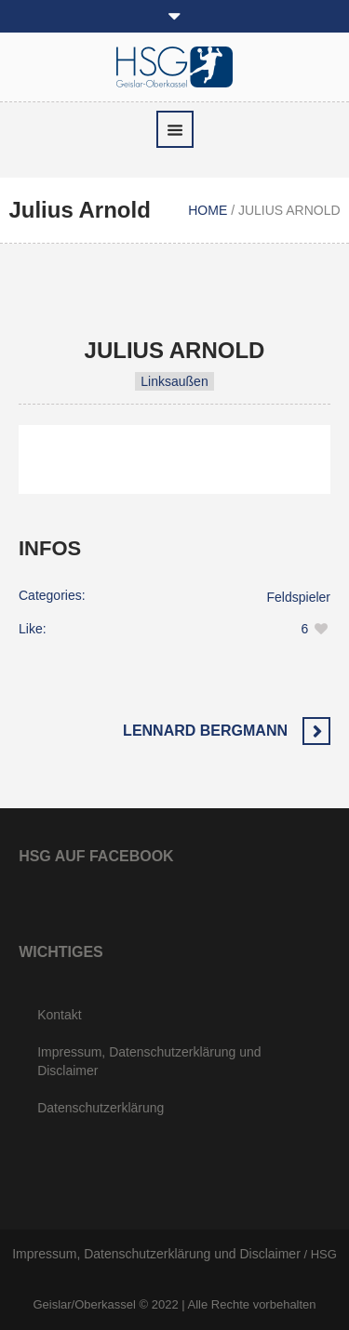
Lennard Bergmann (205, 730)
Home (207, 210)
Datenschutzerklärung (100, 1107)
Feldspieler (298, 597)
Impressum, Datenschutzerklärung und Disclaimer (149, 1061)
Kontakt (59, 1014)
